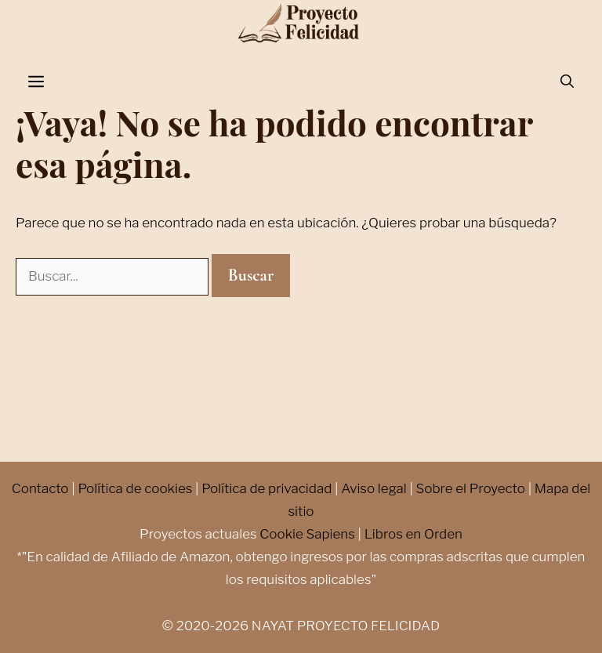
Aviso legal (374, 488)
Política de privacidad (266, 488)
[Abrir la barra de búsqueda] (567, 82)
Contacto (40, 488)
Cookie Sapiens (307, 534)
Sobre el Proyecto (470, 488)
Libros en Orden (413, 534)
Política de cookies (135, 488)
